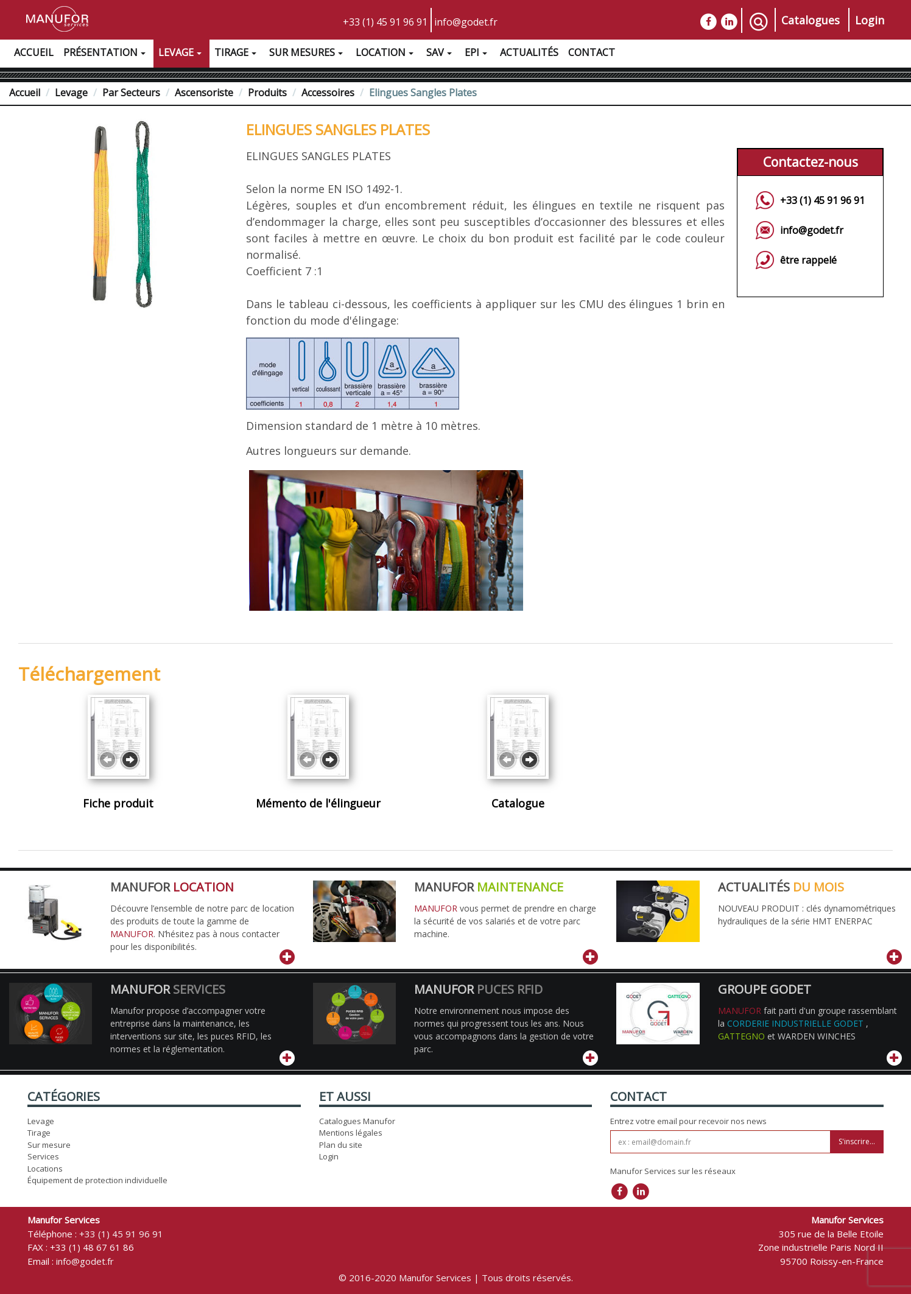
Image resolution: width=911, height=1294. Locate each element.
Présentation (106, 54)
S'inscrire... (857, 1141)
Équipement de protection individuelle (97, 1180)
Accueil (34, 52)
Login (869, 20)
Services (43, 1156)
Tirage (236, 54)
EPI (477, 54)
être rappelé (808, 260)
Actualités (529, 52)
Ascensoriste (204, 92)
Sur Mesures (307, 54)
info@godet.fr (466, 22)
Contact (591, 52)
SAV (440, 54)
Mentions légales (350, 1132)
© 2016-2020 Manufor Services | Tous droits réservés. (456, 1277)
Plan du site (340, 1144)
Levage (181, 54)
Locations (45, 1168)
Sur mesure (49, 1144)
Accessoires (327, 92)
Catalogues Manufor (357, 1121)
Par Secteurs (131, 92)
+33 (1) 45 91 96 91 (385, 22)
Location (386, 54)
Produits (267, 92)
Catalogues (810, 20)
